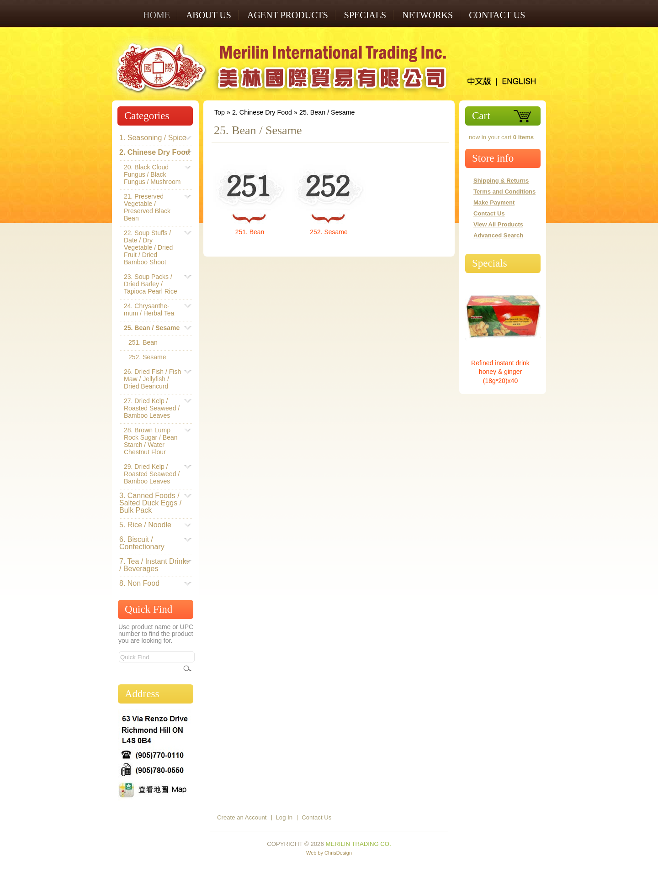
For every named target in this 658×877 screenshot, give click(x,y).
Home (156, 15)
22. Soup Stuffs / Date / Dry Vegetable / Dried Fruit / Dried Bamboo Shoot (153, 247)
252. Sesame (328, 232)
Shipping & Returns (501, 180)
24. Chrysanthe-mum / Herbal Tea (153, 309)
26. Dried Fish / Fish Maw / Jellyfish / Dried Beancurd (153, 379)
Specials (489, 263)
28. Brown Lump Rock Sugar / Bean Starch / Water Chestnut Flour (153, 441)
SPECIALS (365, 15)
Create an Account (242, 817)
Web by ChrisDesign (329, 853)
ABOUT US (208, 15)
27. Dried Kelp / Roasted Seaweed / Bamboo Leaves (153, 408)
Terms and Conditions (504, 191)
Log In (284, 817)
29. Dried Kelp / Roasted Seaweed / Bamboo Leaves (153, 474)
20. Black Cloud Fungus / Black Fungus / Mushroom (153, 174)
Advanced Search (498, 235)
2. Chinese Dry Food (262, 112)
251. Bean (250, 232)
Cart (481, 115)
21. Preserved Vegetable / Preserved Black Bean (153, 207)
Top (219, 112)
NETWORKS (427, 15)
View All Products (498, 224)
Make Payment (494, 202)
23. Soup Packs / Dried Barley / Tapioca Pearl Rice (153, 284)
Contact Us (497, 15)
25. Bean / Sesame (327, 112)
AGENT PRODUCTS (287, 15)
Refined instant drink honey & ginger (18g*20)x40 (500, 371)
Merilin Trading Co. (358, 843)
